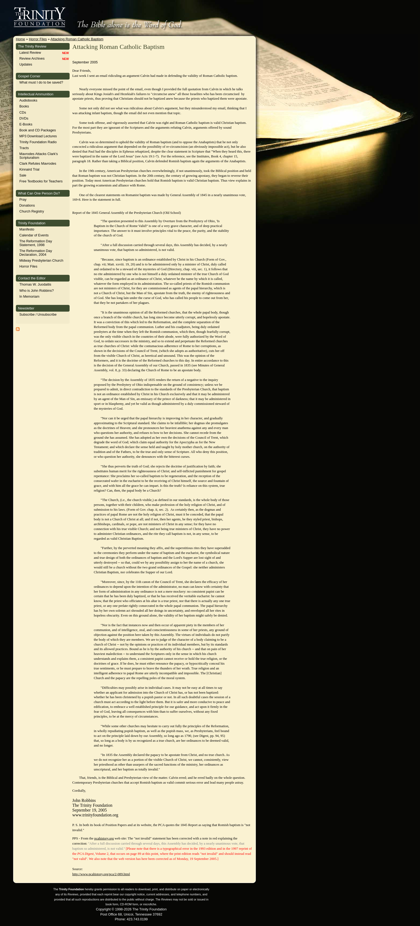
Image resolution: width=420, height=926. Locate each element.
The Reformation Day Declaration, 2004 (35, 253)
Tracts (24, 148)
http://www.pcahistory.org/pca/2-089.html (101, 874)
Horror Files (38, 39)
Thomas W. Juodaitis (35, 284)
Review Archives (32, 58)
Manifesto (26, 229)
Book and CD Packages (37, 130)
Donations (27, 205)
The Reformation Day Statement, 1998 (35, 243)
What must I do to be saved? (41, 82)
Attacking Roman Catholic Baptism (77, 39)
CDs (22, 112)
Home (20, 39)
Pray (22, 199)
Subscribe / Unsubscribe (38, 314)
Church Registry (31, 211)
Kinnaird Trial (29, 169)
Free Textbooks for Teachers (41, 181)
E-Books (25, 124)
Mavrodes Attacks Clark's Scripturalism (38, 156)
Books (24, 106)
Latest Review (30, 53)
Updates (25, 64)
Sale (22, 175)
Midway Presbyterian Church (41, 260)
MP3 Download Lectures (38, 136)
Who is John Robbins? (36, 291)
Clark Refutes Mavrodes (37, 163)
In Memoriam (29, 296)
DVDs (23, 118)
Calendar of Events (34, 235)
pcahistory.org (104, 838)
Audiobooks (28, 100)
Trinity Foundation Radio (38, 142)
